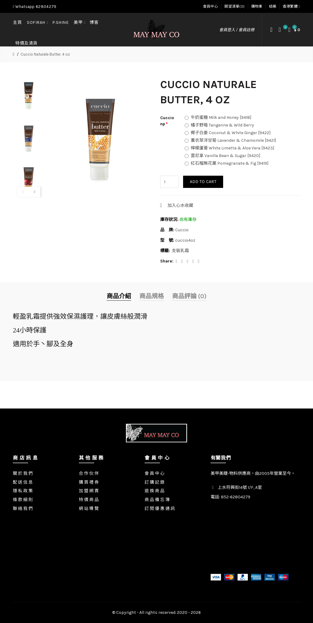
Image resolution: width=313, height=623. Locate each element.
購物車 (257, 6)
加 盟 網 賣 (89, 490)
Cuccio (182, 230)
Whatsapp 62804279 (34, 6)
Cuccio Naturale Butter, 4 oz (45, 54)
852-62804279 (235, 497)
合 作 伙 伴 (89, 473)
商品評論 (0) (189, 296)
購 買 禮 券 (89, 482)
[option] (28, 94)
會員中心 (210, 6)
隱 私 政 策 (23, 490)
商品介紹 (119, 296)
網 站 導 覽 (89, 508)
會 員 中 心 (154, 473)
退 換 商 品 (154, 490)
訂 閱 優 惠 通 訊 (160, 508)
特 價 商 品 (89, 499)
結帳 (273, 6)
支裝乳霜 (180, 250)
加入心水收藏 (180, 205)
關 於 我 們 (23, 473)
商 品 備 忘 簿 (157, 499)
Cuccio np (167, 120)
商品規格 (151, 296)
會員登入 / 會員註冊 (236, 29)
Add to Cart (203, 181)
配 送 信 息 (23, 482)
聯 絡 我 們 (23, 508)
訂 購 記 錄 (154, 482)
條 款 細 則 (23, 499)
